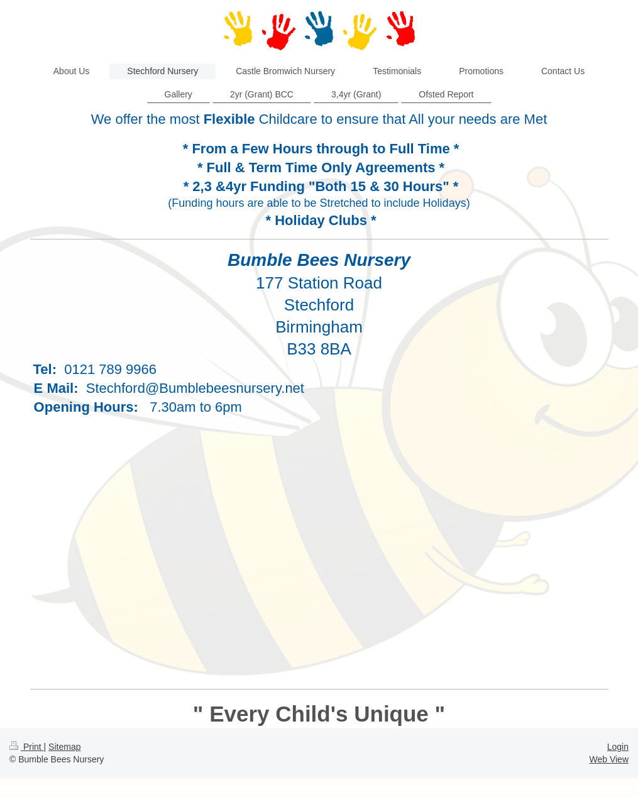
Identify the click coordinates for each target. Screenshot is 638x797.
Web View (609, 759)
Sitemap (64, 747)
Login (618, 747)
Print (26, 747)
